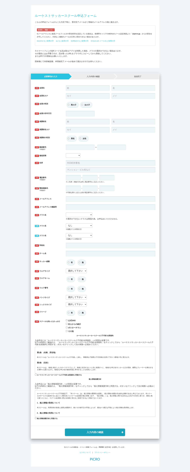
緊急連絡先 (48, 189)
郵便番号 (48, 148)
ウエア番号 (41, 288)
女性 (84, 138)
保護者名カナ (42, 129)
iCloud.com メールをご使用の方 (103, 41)
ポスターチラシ (74, 328)
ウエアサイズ (42, 271)
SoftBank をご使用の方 (80, 41)
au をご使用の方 (62, 41)
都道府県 (40, 156)
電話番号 (48, 179)
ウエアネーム (42, 278)
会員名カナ (41, 96)
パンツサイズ (42, 297)
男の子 (73, 105)
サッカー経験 (42, 261)
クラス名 (40, 215)
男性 (73, 138)
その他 (71, 331)
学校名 (40, 245)
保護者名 (40, 121)
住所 (39, 163)
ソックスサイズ (43, 305)
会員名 (40, 88)
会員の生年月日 (43, 113)
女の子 (87, 105)
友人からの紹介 (74, 324)
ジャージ (40, 312)
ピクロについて (85, 452)
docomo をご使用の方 (45, 41)
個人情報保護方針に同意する (46, 418)
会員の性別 (41, 104)
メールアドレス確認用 (46, 207)
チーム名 (40, 253)
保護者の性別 (42, 138)
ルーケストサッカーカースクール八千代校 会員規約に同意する (58, 375)
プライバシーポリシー (102, 452)
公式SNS (72, 320)
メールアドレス (43, 199)
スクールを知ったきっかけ (47, 321)
